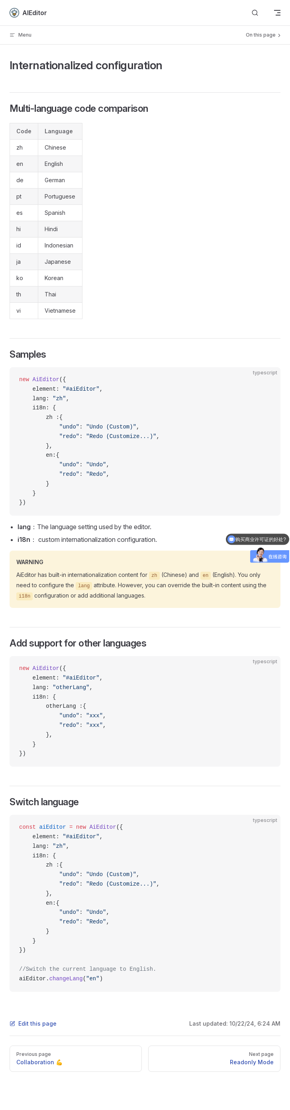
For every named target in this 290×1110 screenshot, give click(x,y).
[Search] (255, 13)
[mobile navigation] (277, 12)
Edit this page (33, 1023)
